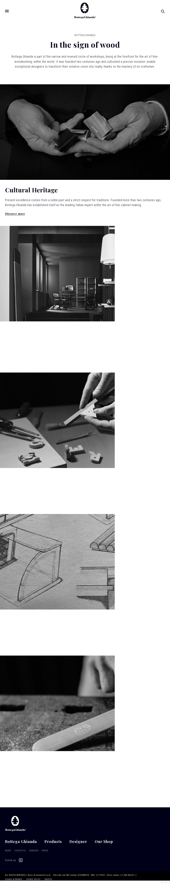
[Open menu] (7, 11)
